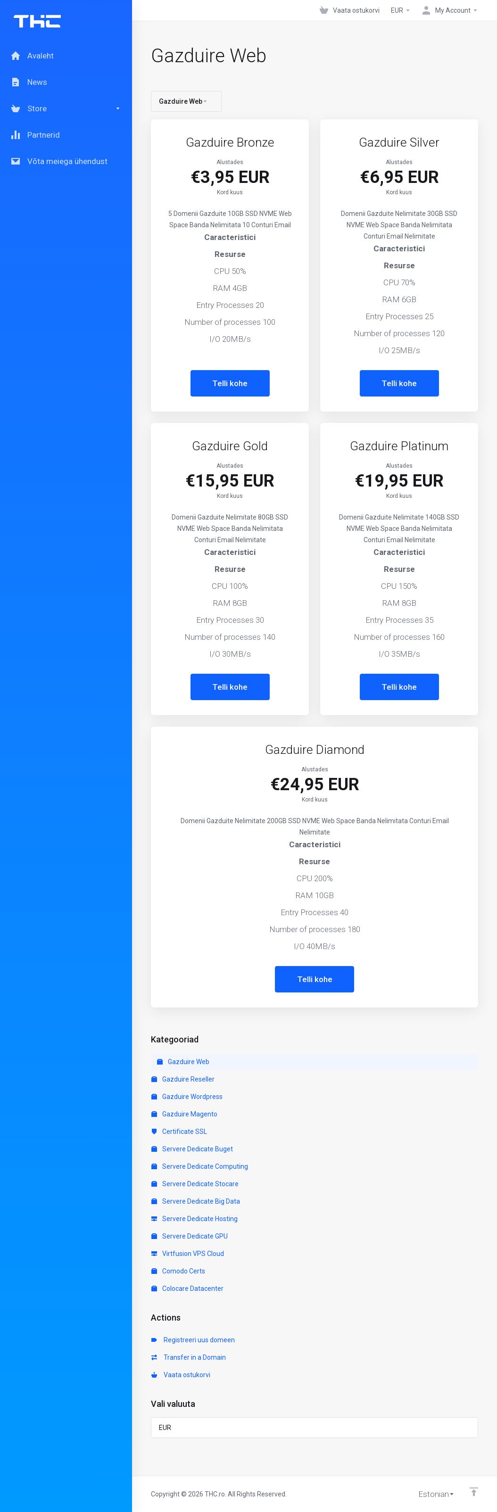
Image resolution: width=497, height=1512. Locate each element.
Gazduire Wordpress (187, 1096)
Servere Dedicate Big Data (195, 1201)
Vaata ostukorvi (180, 1375)
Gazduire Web (183, 1062)
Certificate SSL (179, 1131)
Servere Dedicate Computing (199, 1166)
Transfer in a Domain (188, 1357)
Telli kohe (230, 383)
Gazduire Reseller (183, 1079)
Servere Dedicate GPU (189, 1236)
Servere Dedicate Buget (192, 1149)
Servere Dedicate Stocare (195, 1184)
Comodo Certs (178, 1271)
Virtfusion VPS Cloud (187, 1253)
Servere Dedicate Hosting (194, 1219)
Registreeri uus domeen (193, 1340)
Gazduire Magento (184, 1114)
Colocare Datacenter (187, 1288)
